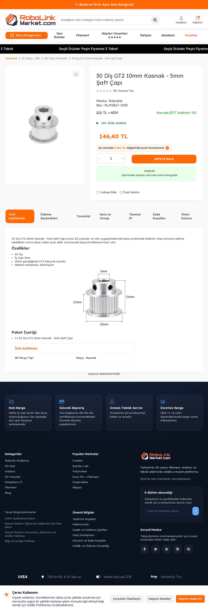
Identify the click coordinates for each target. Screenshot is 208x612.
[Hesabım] (181, 20)
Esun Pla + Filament (86, 476)
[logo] (30, 20)
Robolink (115, 101)
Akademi (168, 35)
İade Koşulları (159, 216)
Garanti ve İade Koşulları (89, 540)
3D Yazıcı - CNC (31, 58)
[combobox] (108, 20)
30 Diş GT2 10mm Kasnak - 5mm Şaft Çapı (97, 58)
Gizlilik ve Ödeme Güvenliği (91, 545)
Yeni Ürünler (59, 35)
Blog (8, 492)
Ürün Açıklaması (17, 216)
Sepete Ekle (164, 159)
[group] (44, 125)
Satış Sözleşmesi (83, 535)
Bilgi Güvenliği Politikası (20, 541)
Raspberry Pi (13, 482)
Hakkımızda (81, 524)
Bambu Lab (81, 466)
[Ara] (155, 20)
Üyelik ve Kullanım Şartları (90, 529)
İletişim (145, 35)
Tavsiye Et (135, 216)
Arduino (10, 471)
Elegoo (77, 487)
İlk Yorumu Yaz (123, 91)
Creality (78, 460)
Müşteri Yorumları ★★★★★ (115, 35)
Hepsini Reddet (159, 599)
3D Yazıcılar (13, 476)
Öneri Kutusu (186, 216)
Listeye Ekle (106, 192)
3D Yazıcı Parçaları (56, 58)
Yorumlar (84, 216)
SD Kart (10, 466)
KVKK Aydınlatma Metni (20, 518)
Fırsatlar (191, 35)
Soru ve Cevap (105, 216)
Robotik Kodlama (17, 460)
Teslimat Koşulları (84, 519)
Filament (82, 35)
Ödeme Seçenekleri (49, 216)
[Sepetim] (198, 20)
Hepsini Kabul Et (190, 599)
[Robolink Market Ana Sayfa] (171, 456)
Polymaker (80, 471)
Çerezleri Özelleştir (127, 599)
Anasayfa (11, 58)
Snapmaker (80, 482)
